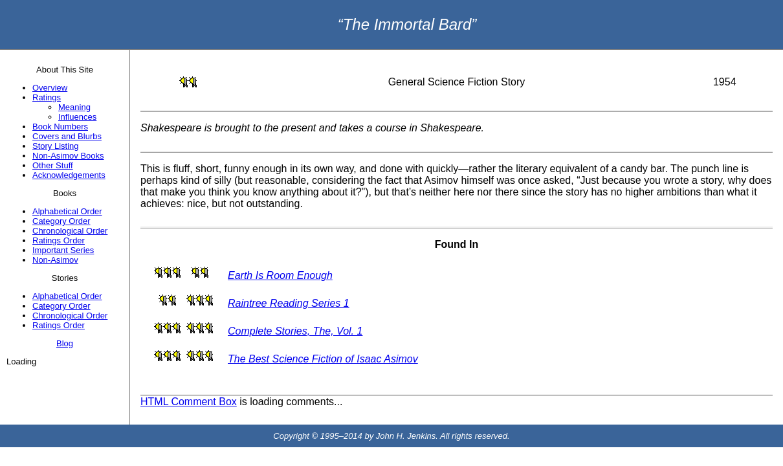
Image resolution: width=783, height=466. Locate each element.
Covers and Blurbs (67, 136)
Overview (49, 88)
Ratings (46, 97)
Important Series (63, 250)
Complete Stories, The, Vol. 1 (295, 331)
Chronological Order (69, 231)
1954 (724, 81)
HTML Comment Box (188, 401)
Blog (64, 343)
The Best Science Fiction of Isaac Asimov (323, 358)
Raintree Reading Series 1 (288, 303)
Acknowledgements (68, 175)
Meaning (74, 107)
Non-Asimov (55, 260)
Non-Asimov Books (68, 156)
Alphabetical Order (67, 211)
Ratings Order (58, 240)
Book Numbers (60, 126)
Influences (77, 117)
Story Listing (55, 146)
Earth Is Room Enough (280, 275)
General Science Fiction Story (456, 81)
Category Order (61, 221)
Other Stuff (52, 165)
